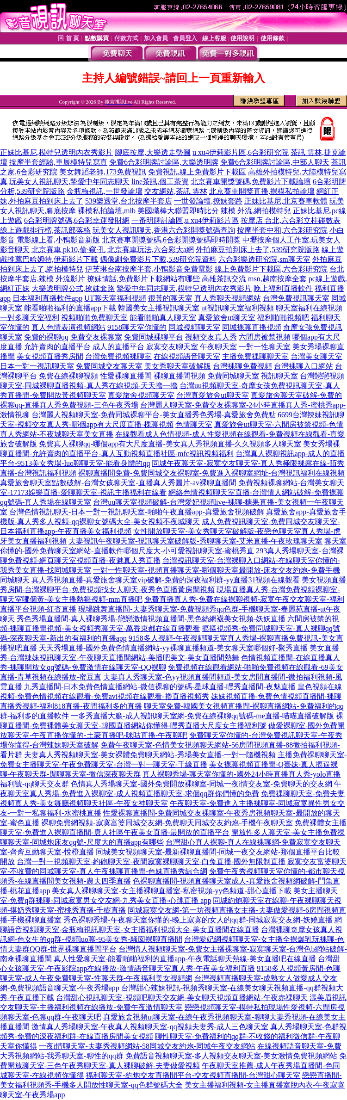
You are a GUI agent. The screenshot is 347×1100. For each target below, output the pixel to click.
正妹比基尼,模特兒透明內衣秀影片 (56, 152)
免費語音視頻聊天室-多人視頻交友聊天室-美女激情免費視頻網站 (231, 1056)
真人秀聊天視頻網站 (227, 298)
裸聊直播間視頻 (179, 376)
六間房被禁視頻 (265, 337)
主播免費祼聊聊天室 (255, 356)
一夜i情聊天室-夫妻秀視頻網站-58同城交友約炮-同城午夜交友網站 (147, 1046)
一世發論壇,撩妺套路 (208, 201)
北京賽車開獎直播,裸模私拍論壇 (262, 191)
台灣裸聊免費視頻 (242, 366)
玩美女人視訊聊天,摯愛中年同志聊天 (69, 181)
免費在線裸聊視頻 (68, 376)
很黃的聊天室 (170, 298)
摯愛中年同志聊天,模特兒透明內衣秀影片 (184, 288)
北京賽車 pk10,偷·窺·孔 (68, 249)
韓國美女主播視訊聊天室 (158, 308)
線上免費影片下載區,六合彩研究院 (271, 269)
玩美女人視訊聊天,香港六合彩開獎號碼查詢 (164, 230)
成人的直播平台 (118, 347)
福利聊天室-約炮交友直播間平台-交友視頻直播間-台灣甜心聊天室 (193, 1075)
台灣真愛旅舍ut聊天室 (212, 395)
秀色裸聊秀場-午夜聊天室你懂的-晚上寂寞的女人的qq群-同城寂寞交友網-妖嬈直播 (197, 920)
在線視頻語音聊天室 (187, 356)
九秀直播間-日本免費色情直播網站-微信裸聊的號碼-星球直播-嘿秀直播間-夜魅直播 (160, 687)
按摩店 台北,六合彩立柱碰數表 (291, 220)
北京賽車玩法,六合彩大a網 (150, 249)
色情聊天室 (193, 424)
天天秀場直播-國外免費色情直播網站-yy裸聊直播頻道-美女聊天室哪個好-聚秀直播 (173, 648)
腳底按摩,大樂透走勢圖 (153, 152)
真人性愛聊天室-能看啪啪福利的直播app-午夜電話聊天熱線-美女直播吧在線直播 (185, 959)
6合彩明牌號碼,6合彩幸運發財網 (77, 220)
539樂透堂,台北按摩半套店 (128, 201)
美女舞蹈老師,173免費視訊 (102, 172)
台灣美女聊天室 (316, 356)
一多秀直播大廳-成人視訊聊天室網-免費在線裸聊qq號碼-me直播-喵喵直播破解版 (202, 716)
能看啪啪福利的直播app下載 (70, 308)
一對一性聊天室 (265, 347)
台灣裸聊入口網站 (303, 366)
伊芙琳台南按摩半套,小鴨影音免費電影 (149, 269)
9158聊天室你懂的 (137, 327)
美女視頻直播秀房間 (50, 356)
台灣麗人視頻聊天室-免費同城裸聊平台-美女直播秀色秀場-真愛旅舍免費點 (153, 415)
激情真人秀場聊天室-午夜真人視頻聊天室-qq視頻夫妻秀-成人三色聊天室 (149, 1027)
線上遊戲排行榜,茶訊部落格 (45, 230)
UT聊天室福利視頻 (115, 298)
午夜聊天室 (218, 347)
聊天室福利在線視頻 (309, 308)
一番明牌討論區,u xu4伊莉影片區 (185, 220)
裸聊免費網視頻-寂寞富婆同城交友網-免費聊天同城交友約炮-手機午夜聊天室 (167, 823)
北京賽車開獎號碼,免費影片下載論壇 (251, 181)
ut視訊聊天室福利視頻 (237, 308)
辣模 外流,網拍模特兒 (256, 211)
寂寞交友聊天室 (172, 347)
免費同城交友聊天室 (109, 366)
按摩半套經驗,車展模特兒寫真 (58, 162)
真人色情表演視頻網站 (68, 327)
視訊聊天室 (279, 376)
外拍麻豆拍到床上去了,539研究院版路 (258, 249)
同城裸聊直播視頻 (251, 327)
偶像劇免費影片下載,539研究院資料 (158, 259)
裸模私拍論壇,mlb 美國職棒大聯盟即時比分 (148, 211)
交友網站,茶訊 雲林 (175, 191)
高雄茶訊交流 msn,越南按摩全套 (254, 279)
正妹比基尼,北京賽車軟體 (286, 201)
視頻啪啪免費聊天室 (94, 317)
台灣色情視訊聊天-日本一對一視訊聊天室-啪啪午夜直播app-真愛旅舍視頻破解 (136, 512)
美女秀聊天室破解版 (177, 366)
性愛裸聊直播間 (126, 376)
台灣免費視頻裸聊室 (118, 356)
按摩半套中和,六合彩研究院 (282, 230)
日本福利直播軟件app (47, 298)
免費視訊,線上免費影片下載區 (197, 172)
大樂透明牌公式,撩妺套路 (73, 288)
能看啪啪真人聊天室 (163, 317)
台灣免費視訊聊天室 (296, 298)
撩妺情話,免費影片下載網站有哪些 (143, 279)
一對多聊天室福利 (29, 317)
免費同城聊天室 (233, 376)
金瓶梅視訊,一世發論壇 (105, 191)
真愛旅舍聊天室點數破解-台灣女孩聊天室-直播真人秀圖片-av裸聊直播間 (118, 483)
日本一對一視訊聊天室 (37, 366)
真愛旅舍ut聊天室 (226, 317)
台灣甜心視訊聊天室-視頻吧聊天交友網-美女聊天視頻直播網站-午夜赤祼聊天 (182, 997)
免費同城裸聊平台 (153, 337)
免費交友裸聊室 (96, 337)
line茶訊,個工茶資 (160, 181)
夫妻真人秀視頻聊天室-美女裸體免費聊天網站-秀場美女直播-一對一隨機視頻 (150, 755)
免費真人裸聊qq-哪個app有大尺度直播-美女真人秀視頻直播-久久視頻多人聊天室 (170, 444)
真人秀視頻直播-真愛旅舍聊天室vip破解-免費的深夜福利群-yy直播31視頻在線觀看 (165, 580)
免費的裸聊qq (46, 337)
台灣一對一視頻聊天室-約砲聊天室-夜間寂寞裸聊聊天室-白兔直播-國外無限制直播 (151, 861)
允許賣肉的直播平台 (57, 347)
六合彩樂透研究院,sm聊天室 (264, 259)
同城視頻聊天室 (194, 327)
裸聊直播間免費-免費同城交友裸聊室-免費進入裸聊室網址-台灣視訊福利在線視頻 (211, 473)
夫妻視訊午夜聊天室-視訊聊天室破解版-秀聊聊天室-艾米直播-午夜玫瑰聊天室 (195, 541)
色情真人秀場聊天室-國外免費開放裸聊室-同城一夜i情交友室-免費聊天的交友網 (201, 784)
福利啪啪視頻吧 (283, 317)
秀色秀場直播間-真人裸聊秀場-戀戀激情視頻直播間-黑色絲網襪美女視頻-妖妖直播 (151, 619)
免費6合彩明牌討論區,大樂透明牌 (163, 162)
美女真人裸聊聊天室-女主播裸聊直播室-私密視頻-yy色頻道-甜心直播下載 (171, 891)
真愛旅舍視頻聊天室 (141, 395)
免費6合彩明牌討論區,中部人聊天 (274, 162)
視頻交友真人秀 (211, 337)
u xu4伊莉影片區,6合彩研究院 (240, 152)
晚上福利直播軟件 (283, 288)
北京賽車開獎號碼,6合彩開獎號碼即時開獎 (171, 240)
